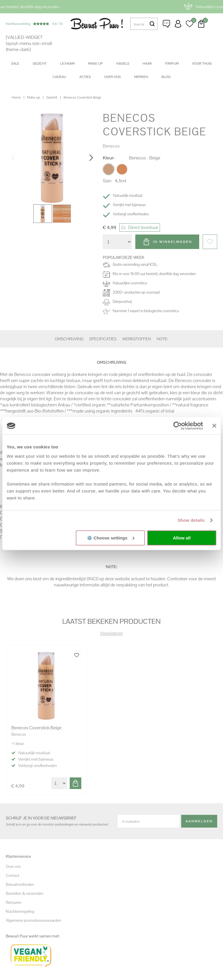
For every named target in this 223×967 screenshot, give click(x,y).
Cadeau (59, 76)
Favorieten (210, 242)
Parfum (172, 63)
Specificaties (102, 338)
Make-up (95, 63)
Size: (107, 181)
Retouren (13, 902)
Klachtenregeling (20, 911)
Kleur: (108, 158)
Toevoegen (75, 783)
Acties (85, 76)
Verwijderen (111, 633)
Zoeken (152, 24)
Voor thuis (202, 63)
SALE (15, 63)
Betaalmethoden (20, 884)
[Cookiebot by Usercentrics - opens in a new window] (177, 425)
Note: (162, 338)
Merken (141, 76)
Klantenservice (166, 23)
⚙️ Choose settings (110, 537)
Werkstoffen (136, 338)
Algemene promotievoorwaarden (33, 920)
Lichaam (67, 63)
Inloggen (178, 23)
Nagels (122, 63)
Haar (147, 63)
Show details (191, 520)
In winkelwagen (172, 241)
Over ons (112, 76)
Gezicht (39, 63)
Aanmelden (199, 821)
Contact (12, 875)
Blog (165, 76)
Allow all (181, 537)
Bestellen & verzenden (24, 893)
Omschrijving (69, 338)
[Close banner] (214, 426)
